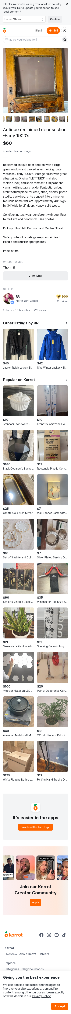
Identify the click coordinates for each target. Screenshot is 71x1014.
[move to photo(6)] (39, 119)
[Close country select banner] (66, 4)
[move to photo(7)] (47, 119)
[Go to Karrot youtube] (56, 935)
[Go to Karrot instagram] (49, 935)
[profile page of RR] (8, 298)
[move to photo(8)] (54, 119)
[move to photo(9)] (62, 119)
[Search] (64, 39)
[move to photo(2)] (9, 119)
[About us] (64, 30)
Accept (59, 1006)
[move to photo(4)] (24, 119)
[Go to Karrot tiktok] (64, 935)
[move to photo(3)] (17, 119)
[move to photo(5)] (32, 119)
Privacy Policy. (41, 996)
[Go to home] (4, 30)
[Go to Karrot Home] (14, 934)
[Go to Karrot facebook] (41, 935)
